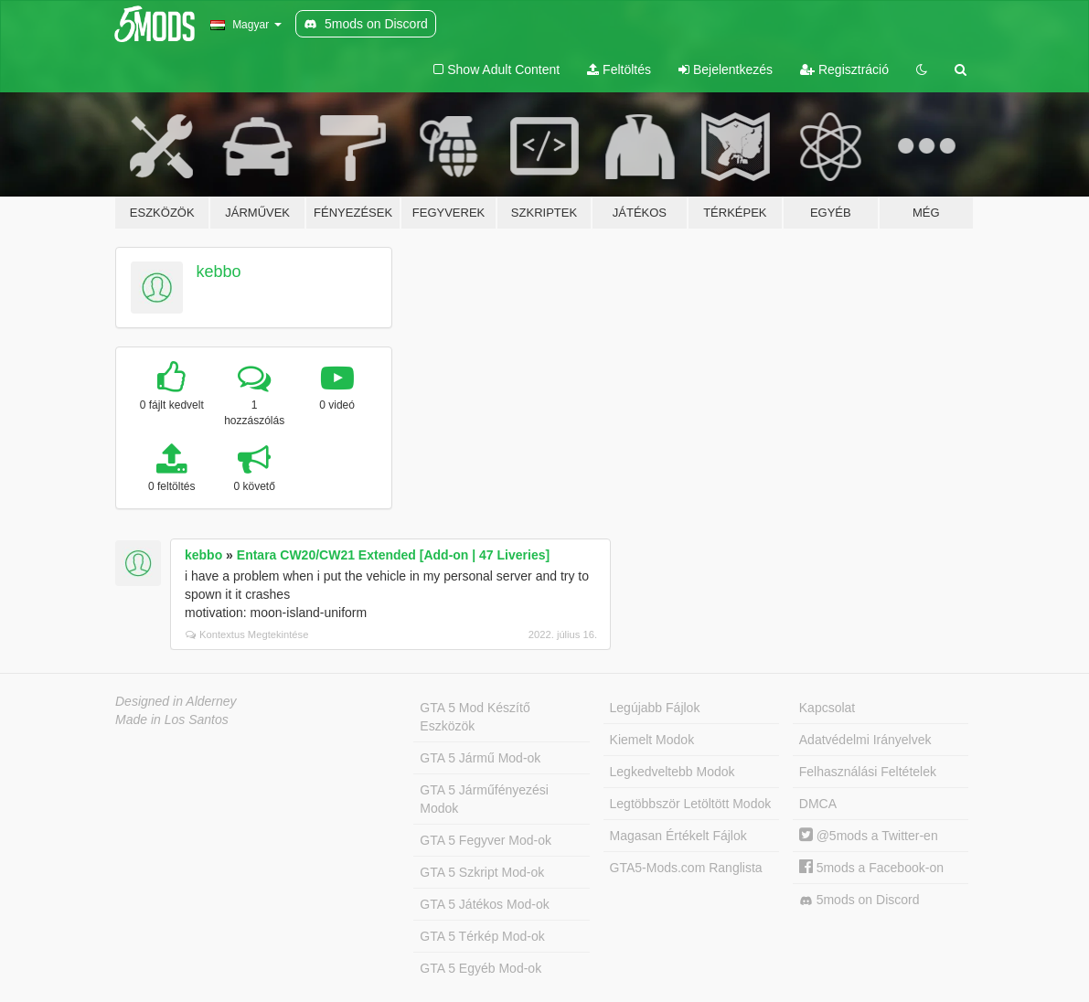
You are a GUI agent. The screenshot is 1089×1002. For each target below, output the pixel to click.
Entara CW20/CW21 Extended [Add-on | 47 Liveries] (393, 555)
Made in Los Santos (172, 719)
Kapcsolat (827, 707)
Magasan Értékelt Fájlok (678, 835)
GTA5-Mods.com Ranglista (686, 867)
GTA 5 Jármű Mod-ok (480, 758)
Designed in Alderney (176, 701)
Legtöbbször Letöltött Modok (691, 803)
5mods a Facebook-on (871, 867)
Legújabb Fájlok (655, 707)
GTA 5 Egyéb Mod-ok (480, 968)
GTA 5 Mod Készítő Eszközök (474, 716)
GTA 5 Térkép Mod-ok (482, 936)
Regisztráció (844, 69)
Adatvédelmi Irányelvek (865, 739)
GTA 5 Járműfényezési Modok (484, 799)
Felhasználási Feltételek (867, 771)
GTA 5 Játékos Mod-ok (484, 904)
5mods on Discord (859, 900)
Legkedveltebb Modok (672, 771)
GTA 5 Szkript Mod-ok (482, 872)
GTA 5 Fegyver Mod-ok (485, 840)
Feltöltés (619, 69)
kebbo (219, 271)
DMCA (818, 803)
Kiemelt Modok (652, 739)
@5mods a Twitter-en (868, 835)
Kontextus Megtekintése (247, 634)
